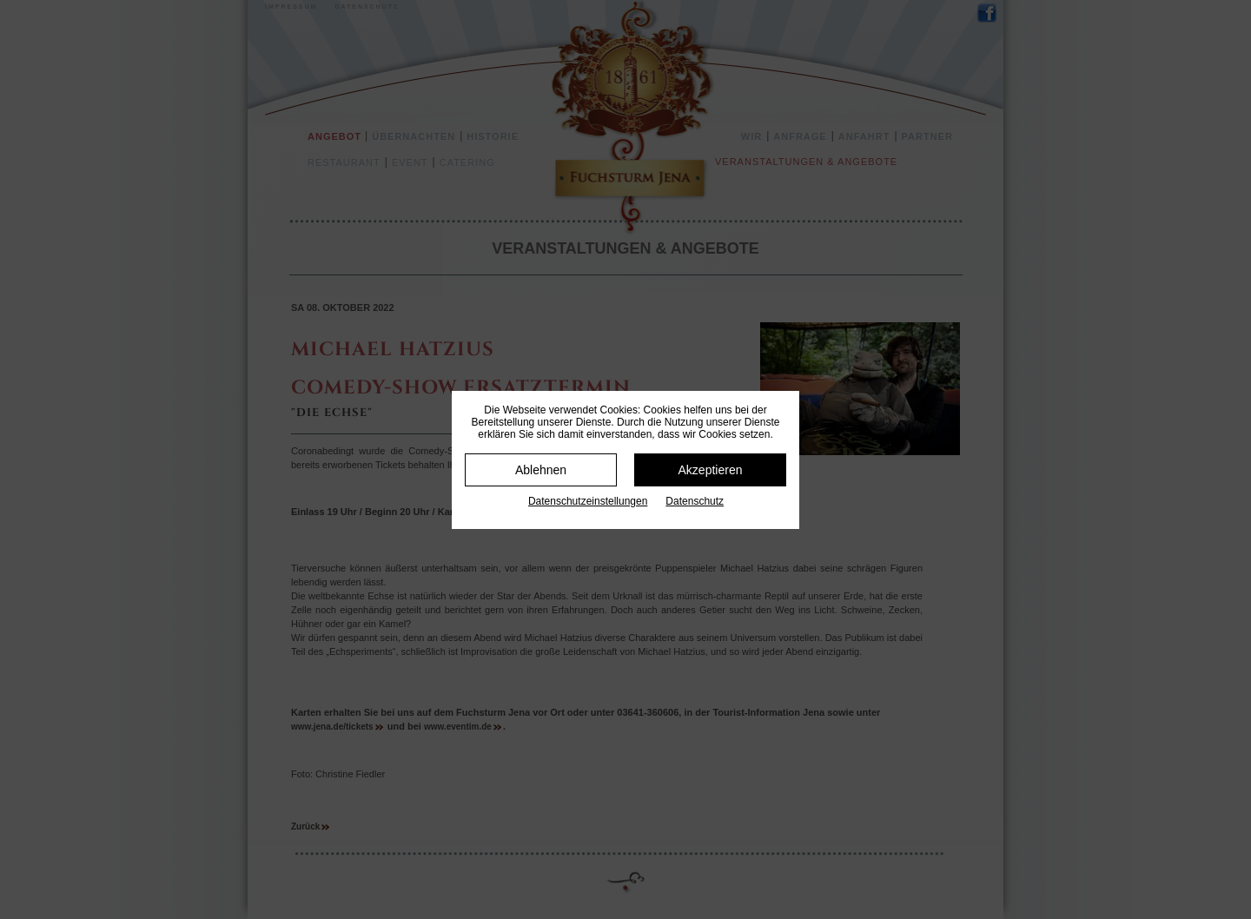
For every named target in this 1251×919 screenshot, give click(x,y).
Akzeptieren (710, 470)
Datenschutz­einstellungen (587, 501)
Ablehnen (540, 470)
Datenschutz (694, 501)
